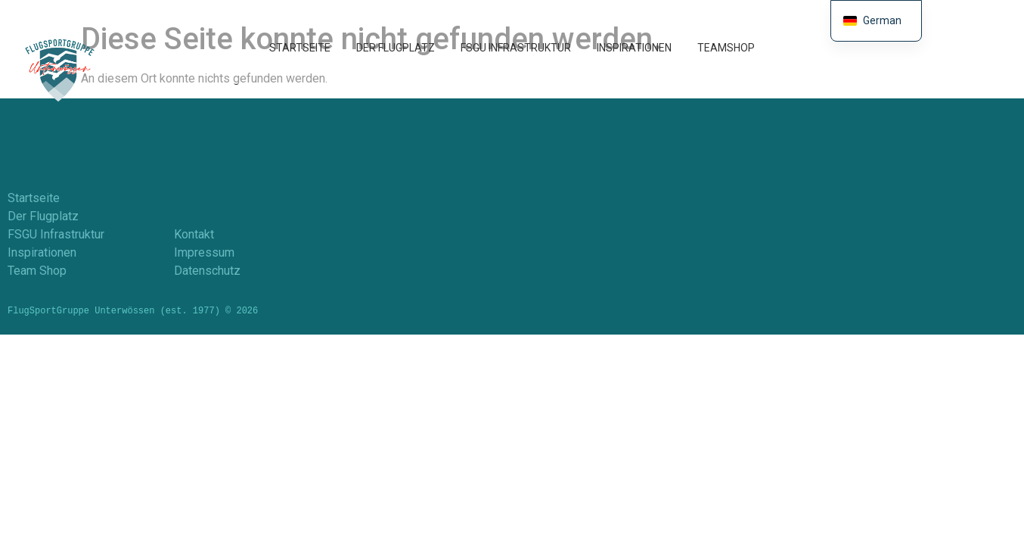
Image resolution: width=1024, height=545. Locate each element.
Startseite (299, 48)
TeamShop (726, 48)
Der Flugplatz (395, 48)
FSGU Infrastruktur (516, 48)
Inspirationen (634, 48)
